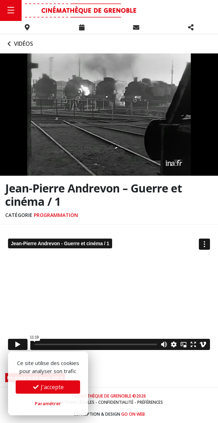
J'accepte (48, 387)
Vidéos (19, 44)
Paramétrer (48, 403)
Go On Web (133, 414)
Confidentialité (115, 402)
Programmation (56, 215)
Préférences (150, 402)
